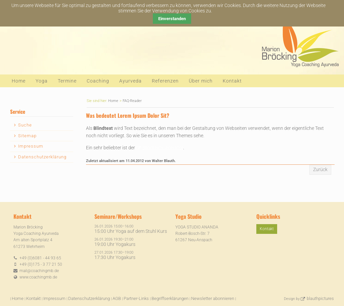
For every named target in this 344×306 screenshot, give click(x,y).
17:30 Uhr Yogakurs (114, 257)
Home (19, 81)
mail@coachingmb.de (39, 270)
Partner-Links (136, 298)
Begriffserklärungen (170, 298)
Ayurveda (130, 81)
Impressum (30, 146)
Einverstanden (172, 18)
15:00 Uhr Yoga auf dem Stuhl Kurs (130, 231)
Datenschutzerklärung (42, 156)
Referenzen (165, 81)
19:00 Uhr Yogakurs (114, 244)
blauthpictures (320, 298)
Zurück (320, 169)
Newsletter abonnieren (212, 298)
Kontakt (232, 81)
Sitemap (27, 135)
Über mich (201, 81)
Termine (67, 81)
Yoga (42, 81)
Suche (25, 125)
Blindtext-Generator (162, 147)
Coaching (98, 81)
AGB (117, 298)
